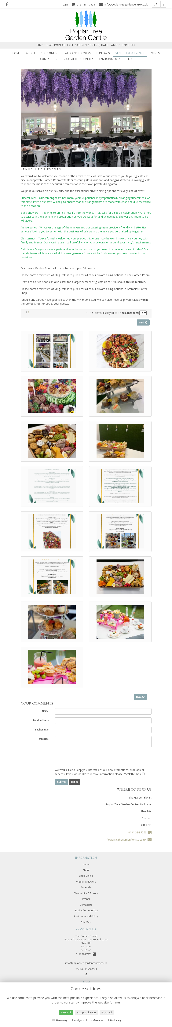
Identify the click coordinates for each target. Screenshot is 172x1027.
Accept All (65, 1012)
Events (155, 53)
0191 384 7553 (140, 832)
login (65, 4)
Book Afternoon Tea (78, 59)
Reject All (106, 1012)
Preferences (94, 1020)
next (143, 322)
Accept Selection (86, 1012)
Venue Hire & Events (129, 53)
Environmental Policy (115, 59)
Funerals (103, 53)
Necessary (59, 1020)
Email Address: (41, 720)
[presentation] (83, 757)
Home (16, 53)
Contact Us (48, 59)
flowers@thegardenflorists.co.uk (129, 839)
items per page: (130, 313)
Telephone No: (41, 729)
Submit (61, 782)
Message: (44, 739)
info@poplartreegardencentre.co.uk (86, 963)
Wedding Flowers (78, 53)
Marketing (113, 1020)
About (30, 53)
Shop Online (50, 53)
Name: (45, 711)
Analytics (77, 1020)
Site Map (86, 922)
